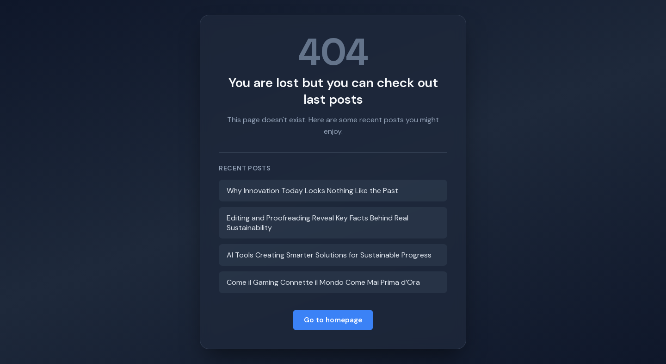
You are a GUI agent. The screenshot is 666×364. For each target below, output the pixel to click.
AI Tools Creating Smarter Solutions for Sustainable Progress (329, 255)
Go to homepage (333, 320)
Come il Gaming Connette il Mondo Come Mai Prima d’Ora (323, 282)
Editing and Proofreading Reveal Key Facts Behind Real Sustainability (317, 222)
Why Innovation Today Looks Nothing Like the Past (312, 190)
